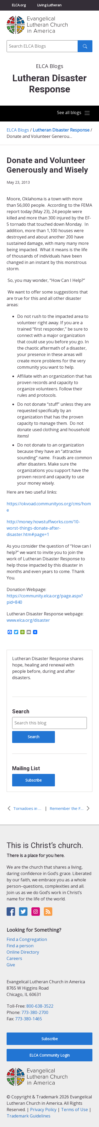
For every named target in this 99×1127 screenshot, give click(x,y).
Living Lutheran (49, 5)
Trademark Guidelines (28, 1116)
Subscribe (33, 780)
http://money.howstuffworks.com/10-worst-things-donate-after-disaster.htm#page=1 (43, 528)
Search (20, 711)
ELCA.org (19, 5)
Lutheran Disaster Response (61, 130)
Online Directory (23, 952)
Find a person (20, 946)
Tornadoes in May (27, 808)
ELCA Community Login (49, 1055)
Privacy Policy (43, 1109)
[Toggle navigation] (73, 113)
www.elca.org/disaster (28, 620)
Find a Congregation (27, 939)
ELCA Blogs (18, 130)
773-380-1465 (28, 1019)
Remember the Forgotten (67, 808)
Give (11, 965)
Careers (14, 958)
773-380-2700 (34, 1012)
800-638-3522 (39, 1006)
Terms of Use (74, 1109)
